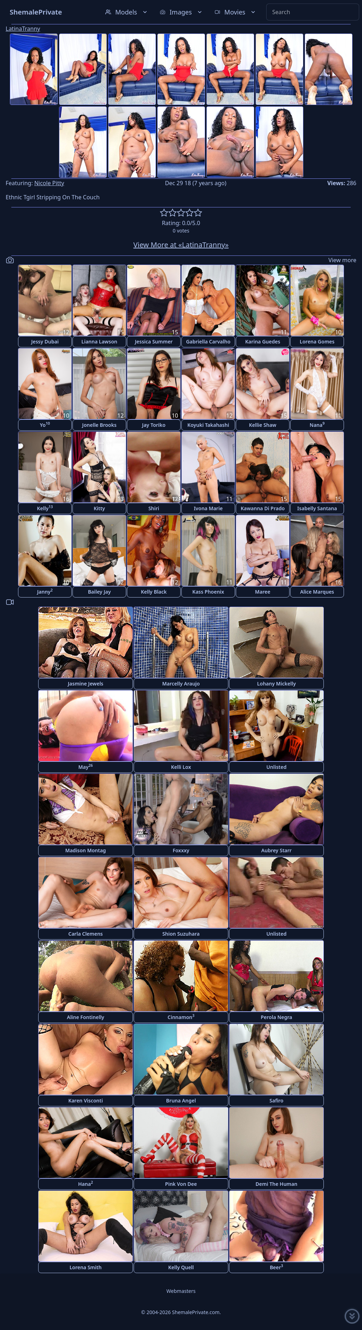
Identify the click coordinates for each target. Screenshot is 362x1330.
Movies (236, 12)
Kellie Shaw (262, 425)
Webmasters (181, 1291)
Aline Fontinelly (85, 1017)
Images (181, 12)
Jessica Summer (154, 341)
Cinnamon (181, 1016)
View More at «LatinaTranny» (180, 244)
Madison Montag (85, 850)
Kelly (45, 508)
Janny (45, 591)
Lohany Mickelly (276, 683)
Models (126, 12)
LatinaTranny (23, 29)
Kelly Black (154, 591)
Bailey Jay (99, 591)
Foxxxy (181, 850)
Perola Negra (276, 1017)
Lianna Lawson (99, 341)
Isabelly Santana (317, 508)
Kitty (99, 508)
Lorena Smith (86, 1267)
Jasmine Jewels (86, 683)
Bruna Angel (181, 1100)
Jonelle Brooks (99, 425)
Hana (85, 1183)
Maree (262, 591)
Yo (45, 424)
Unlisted (277, 767)
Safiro (276, 1100)
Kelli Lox (181, 767)
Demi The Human (276, 1184)
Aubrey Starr (276, 850)
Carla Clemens (85, 933)
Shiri (153, 508)
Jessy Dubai (45, 341)
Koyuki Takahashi (208, 425)
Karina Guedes (262, 341)
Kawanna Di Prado (263, 508)
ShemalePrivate (36, 12)
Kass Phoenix (208, 591)
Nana (317, 424)
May (85, 766)
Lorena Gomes (317, 341)
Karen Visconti (85, 1100)
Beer (276, 1267)
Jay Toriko (153, 425)
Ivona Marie (208, 508)
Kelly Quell (181, 1267)
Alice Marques (317, 591)
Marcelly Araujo (181, 683)
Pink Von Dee (181, 1184)
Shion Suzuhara (180, 933)
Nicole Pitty (49, 183)
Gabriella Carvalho (208, 341)
